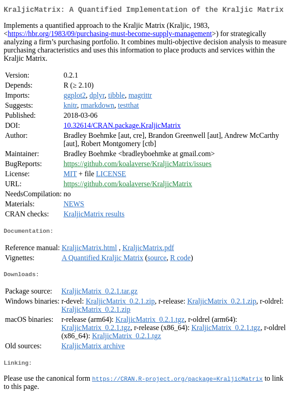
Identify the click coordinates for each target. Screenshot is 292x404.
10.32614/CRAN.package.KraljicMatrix (121, 127)
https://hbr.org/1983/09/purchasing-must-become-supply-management (110, 35)
